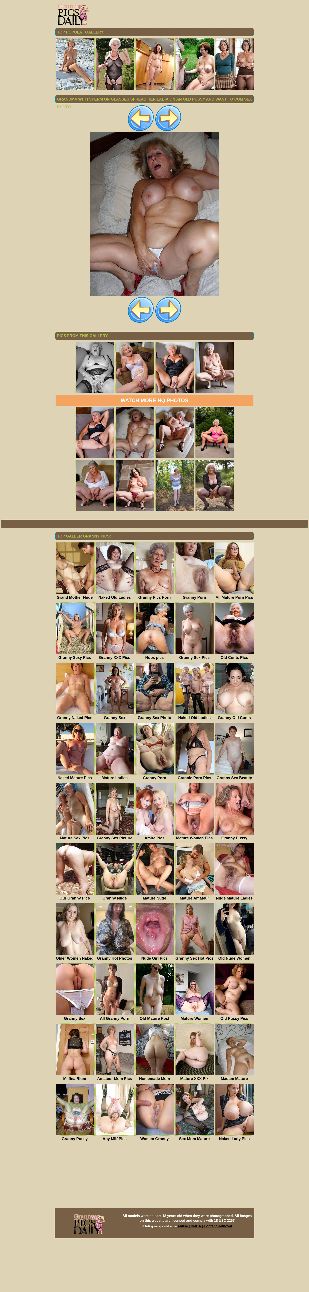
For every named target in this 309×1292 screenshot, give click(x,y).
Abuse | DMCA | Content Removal (204, 1280)
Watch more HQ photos (154, 454)
